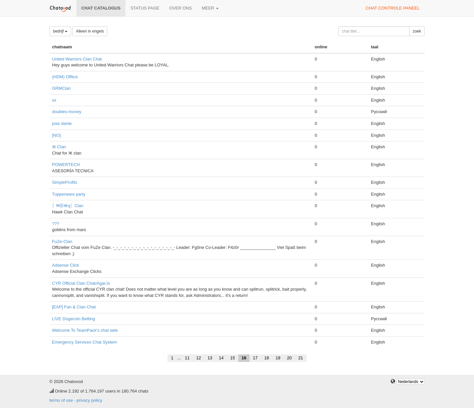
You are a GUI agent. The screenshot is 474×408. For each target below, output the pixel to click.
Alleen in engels (90, 31)
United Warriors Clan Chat (77, 59)
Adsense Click (65, 265)
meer (210, 8)
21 (300, 357)
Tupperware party (68, 194)
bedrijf (60, 31)
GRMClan (61, 88)
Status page (144, 8)
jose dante (62, 123)
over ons (180, 8)
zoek (417, 31)
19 (278, 357)
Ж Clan (59, 146)
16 (244, 357)
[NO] (56, 135)
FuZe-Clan (62, 241)
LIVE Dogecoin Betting (73, 318)
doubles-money (66, 111)
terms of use (61, 400)
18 (266, 357)
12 (198, 357)
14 (221, 357)
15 (232, 357)
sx (54, 100)
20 (289, 357)
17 (255, 357)
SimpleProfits (64, 182)
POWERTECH (66, 164)
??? (55, 223)
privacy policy (89, 400)
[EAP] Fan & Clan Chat (74, 306)
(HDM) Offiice (65, 76)
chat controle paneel (393, 8)
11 (187, 357)
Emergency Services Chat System (84, 342)
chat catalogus (100, 8)
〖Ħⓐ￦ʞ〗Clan (67, 205)
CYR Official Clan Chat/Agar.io (81, 283)
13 (209, 357)
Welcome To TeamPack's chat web (85, 330)
